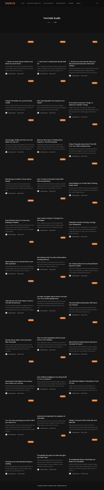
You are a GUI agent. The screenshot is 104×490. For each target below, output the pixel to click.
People (94, 41)
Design (63, 198)
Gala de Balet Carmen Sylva (34, 3)
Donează (78, 3)
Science (31, 81)
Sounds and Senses (60, 3)
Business (31, 41)
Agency (31, 120)
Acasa (22, 3)
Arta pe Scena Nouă (48, 3)
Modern (63, 41)
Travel (94, 124)
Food (31, 241)
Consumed (70, 3)
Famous (94, 83)
